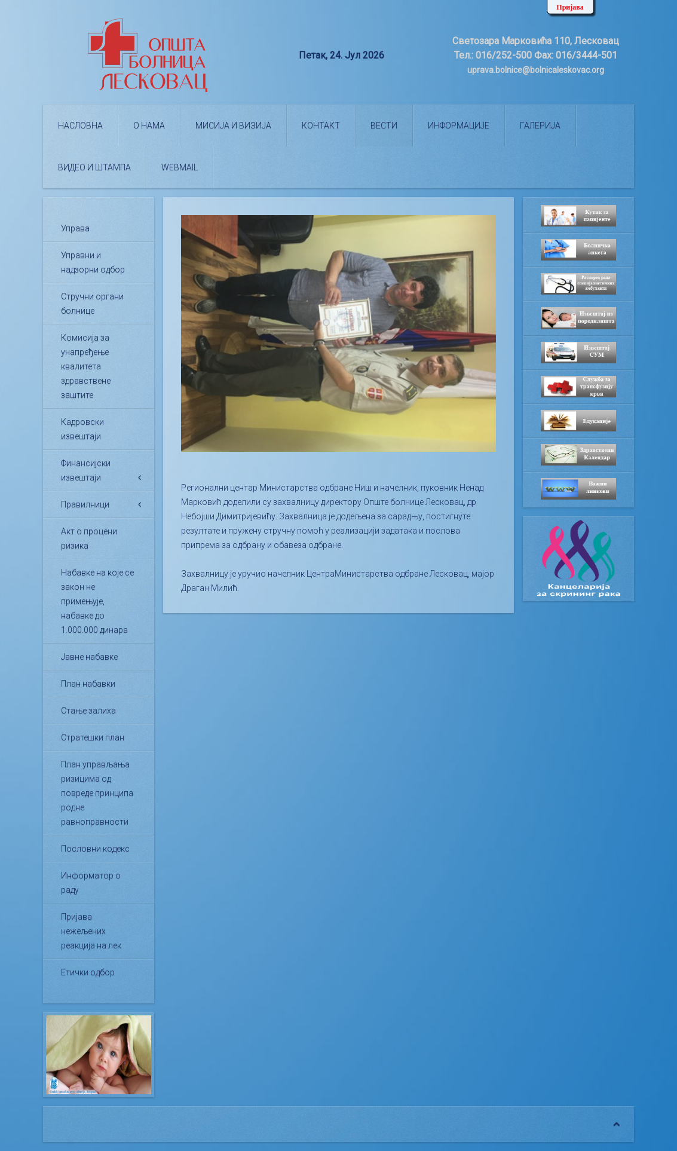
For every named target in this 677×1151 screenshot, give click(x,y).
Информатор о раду (91, 883)
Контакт (321, 125)
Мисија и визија (233, 125)
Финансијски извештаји (86, 470)
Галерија (540, 125)
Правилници (85, 504)
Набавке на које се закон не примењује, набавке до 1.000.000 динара (97, 601)
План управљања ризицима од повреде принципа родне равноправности (97, 793)
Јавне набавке (89, 657)
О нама (149, 125)
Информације (458, 125)
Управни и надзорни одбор (93, 262)
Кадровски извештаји (82, 429)
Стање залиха (88, 710)
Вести (383, 125)
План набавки (88, 683)
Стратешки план (92, 737)
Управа (75, 228)
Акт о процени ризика (89, 538)
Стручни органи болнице (92, 304)
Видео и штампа (94, 167)
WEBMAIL (179, 167)
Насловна (80, 125)
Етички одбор (88, 972)
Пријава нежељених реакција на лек (91, 931)
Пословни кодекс (95, 848)
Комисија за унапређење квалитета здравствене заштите (86, 366)
